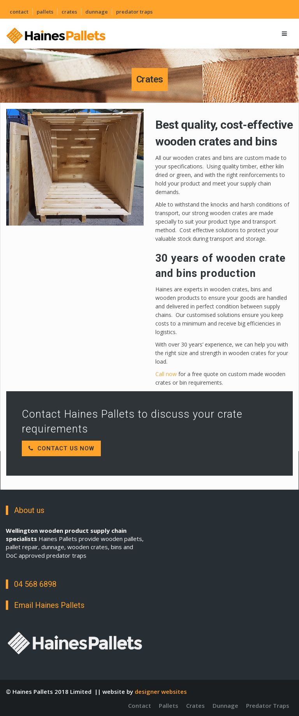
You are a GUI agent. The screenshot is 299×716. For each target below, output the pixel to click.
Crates (69, 11)
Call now (166, 374)
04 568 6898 (35, 584)
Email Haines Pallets (49, 605)
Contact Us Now (61, 448)
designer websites (161, 691)
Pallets (45, 11)
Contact (19, 11)
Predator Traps (134, 11)
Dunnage (96, 11)
